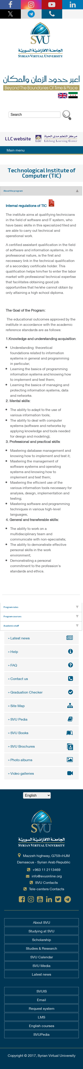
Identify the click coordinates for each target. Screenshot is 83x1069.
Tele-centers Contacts (46, 888)
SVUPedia (41, 1034)
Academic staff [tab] (41, 626)
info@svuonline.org (47, 875)
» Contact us (41, 678)
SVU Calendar (41, 956)
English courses (41, 1025)
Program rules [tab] (41, 607)
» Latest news (41, 638)
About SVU (41, 922)
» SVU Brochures (41, 746)
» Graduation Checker (41, 692)
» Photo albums (41, 759)
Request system (41, 1008)
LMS (41, 1017)
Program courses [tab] (41, 616)
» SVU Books (41, 732)
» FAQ (41, 665)
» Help (41, 651)
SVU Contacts (46, 882)
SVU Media (41, 965)
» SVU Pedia (41, 719)
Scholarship (41, 939)
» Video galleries (41, 773)
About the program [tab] (41, 191)
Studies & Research (41, 948)
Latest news (41, 974)
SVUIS (42, 991)
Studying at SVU (41, 930)
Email (41, 999)
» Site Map (41, 705)
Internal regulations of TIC (26, 205)
